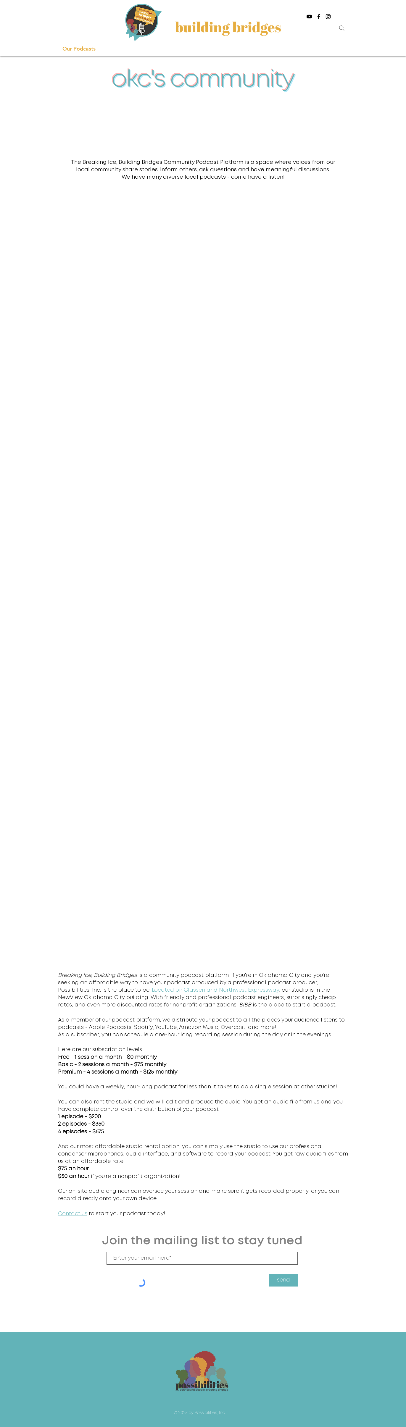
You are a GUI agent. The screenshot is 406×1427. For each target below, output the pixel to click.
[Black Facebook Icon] (318, 16)
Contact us (72, 1213)
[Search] (342, 28)
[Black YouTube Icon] (309, 16)
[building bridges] (229, 26)
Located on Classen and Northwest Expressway (215, 990)
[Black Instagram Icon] (328, 16)
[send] (283, 1280)
